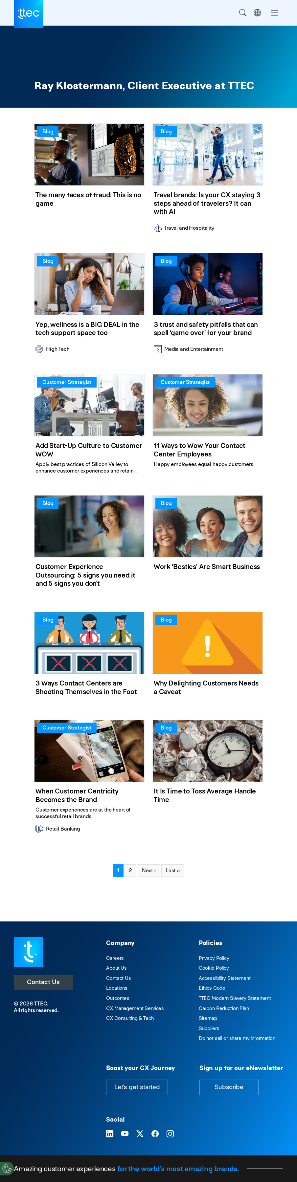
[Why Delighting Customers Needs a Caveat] (207, 658)
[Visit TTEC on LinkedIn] (109, 1134)
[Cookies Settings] (7, 1168)
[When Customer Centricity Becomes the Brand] (89, 779)
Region (257, 13)
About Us (116, 968)
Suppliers (209, 1028)
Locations (116, 988)
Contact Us (43, 982)
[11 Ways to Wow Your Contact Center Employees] (207, 426)
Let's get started (137, 1087)
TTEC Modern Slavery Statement (235, 998)
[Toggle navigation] (275, 13)
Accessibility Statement (225, 978)
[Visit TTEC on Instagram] (170, 1134)
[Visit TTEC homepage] (28, 951)
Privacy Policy (214, 958)
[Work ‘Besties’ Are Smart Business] (207, 545)
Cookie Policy (214, 968)
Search (243, 13)
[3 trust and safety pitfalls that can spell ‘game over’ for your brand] (207, 305)
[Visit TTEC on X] (140, 1134)
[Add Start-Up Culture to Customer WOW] (89, 426)
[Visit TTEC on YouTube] (124, 1134)
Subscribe (229, 1087)
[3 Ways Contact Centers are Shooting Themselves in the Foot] (89, 658)
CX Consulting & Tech (129, 1018)
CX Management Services (135, 1008)
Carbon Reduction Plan (224, 1008)
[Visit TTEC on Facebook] (155, 1134)
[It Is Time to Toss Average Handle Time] (207, 779)
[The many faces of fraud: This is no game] (89, 180)
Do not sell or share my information (237, 1038)
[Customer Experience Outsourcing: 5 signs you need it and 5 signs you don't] (89, 545)
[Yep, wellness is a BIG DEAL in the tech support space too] (89, 305)
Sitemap (208, 1018)
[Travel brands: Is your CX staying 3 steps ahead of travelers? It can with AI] (207, 180)
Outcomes (117, 998)
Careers (115, 958)
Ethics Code (212, 988)
